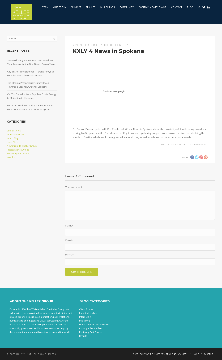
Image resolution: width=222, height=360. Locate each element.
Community (127, 7)
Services (76, 7)
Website (69, 255)
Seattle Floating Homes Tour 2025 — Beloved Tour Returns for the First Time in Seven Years (31, 62)
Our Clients (107, 7)
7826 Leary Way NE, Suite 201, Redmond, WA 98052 (160, 354)
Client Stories (14, 130)
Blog (190, 7)
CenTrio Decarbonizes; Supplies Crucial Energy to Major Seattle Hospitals (31, 96)
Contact (176, 7)
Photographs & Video (18, 149)
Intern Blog (12, 138)
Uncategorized (176, 144)
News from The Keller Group (22, 145)
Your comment (73, 187)
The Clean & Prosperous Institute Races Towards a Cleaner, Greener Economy (28, 84)
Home (196, 354)
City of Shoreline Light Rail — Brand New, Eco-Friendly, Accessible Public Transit (31, 73)
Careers (208, 354)
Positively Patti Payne (152, 7)
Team (45, 7)
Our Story (59, 7)
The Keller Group (116, 45)
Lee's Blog (12, 142)
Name (69, 225)
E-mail (69, 240)
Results (90, 7)
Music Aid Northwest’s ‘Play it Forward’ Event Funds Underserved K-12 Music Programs (30, 107)
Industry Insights (15, 134)
